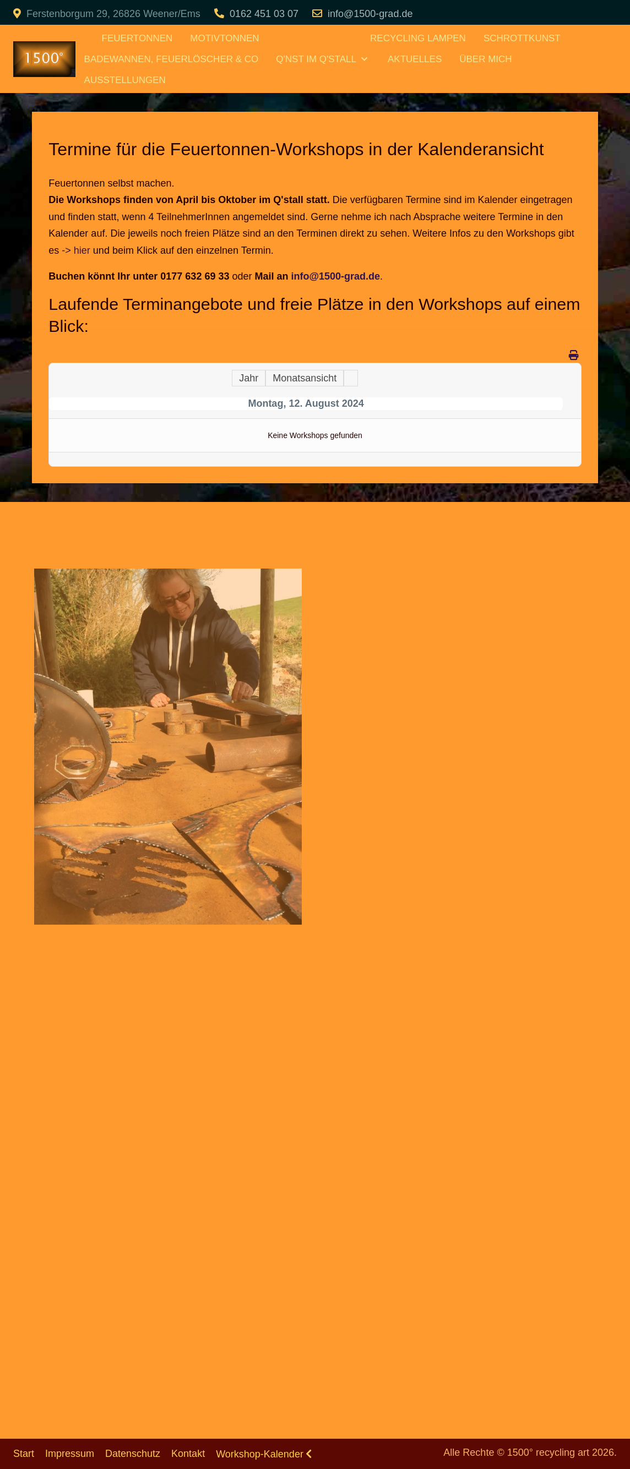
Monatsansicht (304, 378)
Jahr (248, 378)
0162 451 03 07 (264, 13)
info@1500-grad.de (370, 13)
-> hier (76, 250)
